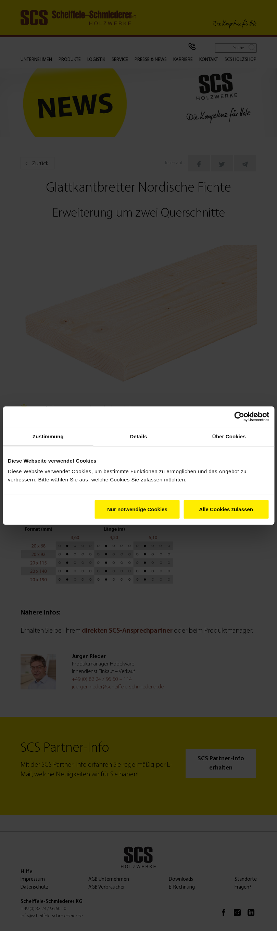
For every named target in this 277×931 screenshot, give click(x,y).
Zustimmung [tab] (48, 436)
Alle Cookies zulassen (226, 509)
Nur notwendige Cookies (137, 509)
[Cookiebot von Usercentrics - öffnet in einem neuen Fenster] (239, 416)
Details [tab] (138, 436)
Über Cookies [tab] (229, 436)
